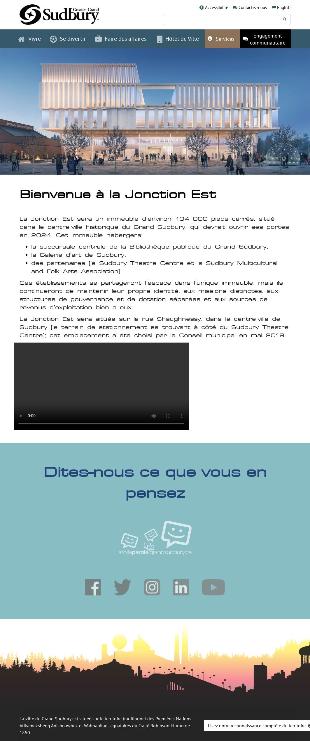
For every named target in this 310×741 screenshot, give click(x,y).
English (283, 7)
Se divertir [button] (68, 38)
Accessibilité (216, 7)
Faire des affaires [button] (120, 38)
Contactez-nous (253, 7)
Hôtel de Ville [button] (178, 38)
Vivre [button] (29, 38)
